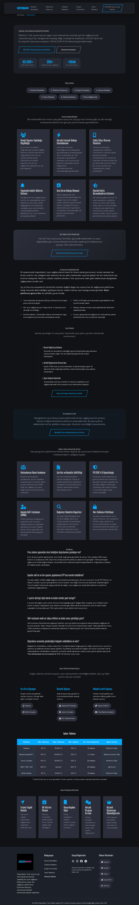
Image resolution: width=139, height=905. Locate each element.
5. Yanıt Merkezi (48, 97)
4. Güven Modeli (103, 90)
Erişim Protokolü (80, 8)
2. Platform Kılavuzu (59, 90)
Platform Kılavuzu (49, 8)
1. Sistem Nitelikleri (36, 90)
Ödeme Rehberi (65, 8)
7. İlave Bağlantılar (90, 97)
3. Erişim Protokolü (82, 90)
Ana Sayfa (20, 15)
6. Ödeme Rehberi (68, 97)
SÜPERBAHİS (23, 8)
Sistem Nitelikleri (34, 8)
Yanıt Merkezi (94, 8)
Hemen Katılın (50, 876)
